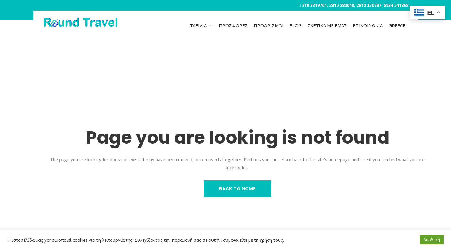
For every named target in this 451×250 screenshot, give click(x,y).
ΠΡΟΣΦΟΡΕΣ (233, 25)
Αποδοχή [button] (431, 239)
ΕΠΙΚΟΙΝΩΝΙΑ (368, 25)
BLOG (296, 25)
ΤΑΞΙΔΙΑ (201, 25)
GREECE (397, 25)
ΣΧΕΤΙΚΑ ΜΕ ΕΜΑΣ (327, 25)
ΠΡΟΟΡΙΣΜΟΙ (269, 25)
